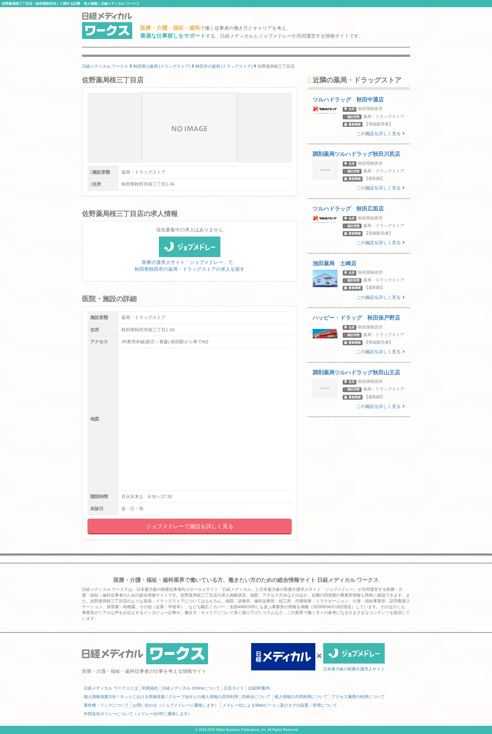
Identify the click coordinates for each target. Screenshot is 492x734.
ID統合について (256, 696)
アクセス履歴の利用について (358, 696)
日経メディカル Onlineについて (191, 688)
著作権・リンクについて (106, 705)
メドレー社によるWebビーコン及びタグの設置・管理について (279, 705)
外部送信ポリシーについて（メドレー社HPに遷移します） (138, 713)
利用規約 (150, 688)
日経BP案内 (259, 688)
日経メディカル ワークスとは (111, 688)
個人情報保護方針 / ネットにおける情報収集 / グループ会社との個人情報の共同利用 (161, 696)
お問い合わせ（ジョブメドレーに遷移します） (176, 705)
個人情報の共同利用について (301, 696)
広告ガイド (234, 688)
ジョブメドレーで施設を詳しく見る (189, 526)
